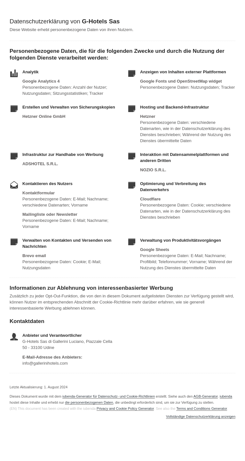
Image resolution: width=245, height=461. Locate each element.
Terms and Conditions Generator (201, 408)
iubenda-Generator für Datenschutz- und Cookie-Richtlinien (108, 396)
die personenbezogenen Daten (89, 402)
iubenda (226, 396)
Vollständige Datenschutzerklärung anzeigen (200, 416)
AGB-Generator (206, 396)
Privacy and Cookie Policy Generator (125, 408)
